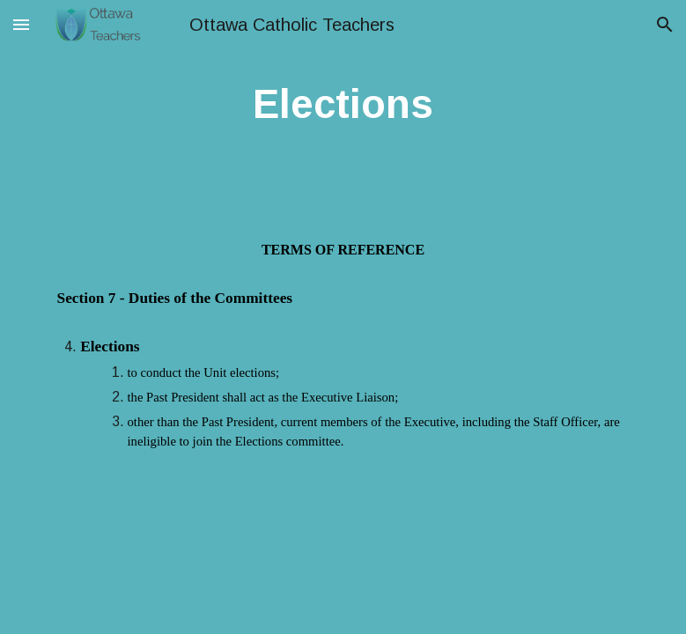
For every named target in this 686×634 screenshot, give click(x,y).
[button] (21, 24)
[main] (342, 105)
